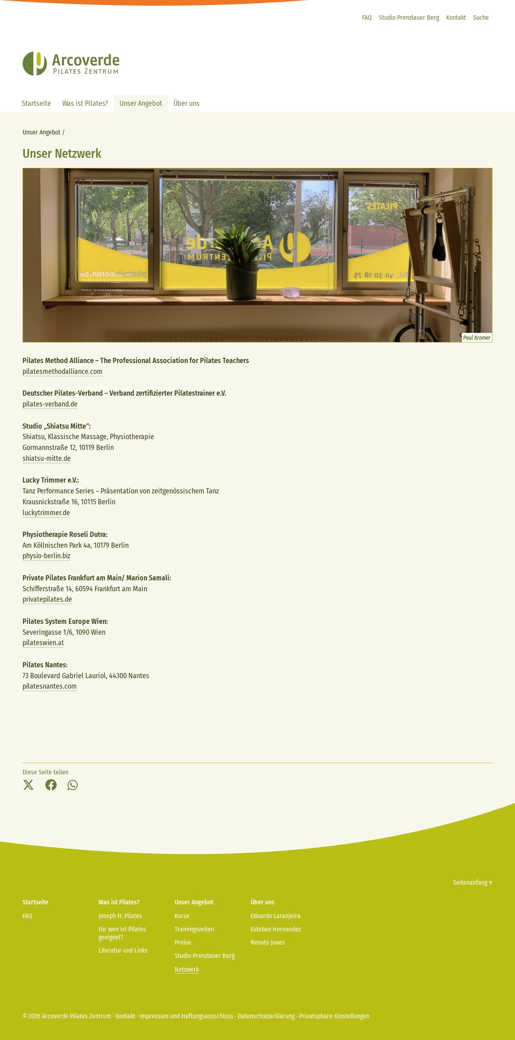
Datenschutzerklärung (266, 1014)
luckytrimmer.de (47, 512)
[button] (28, 783)
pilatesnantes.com (50, 684)
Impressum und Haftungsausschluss (186, 1014)
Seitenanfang (472, 881)
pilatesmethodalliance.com (63, 371)
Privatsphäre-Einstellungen (334, 1014)
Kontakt (125, 1014)
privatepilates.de (48, 598)
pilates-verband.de (51, 403)
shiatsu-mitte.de (47, 458)
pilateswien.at (44, 641)
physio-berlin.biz (48, 555)
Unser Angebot (41, 132)
